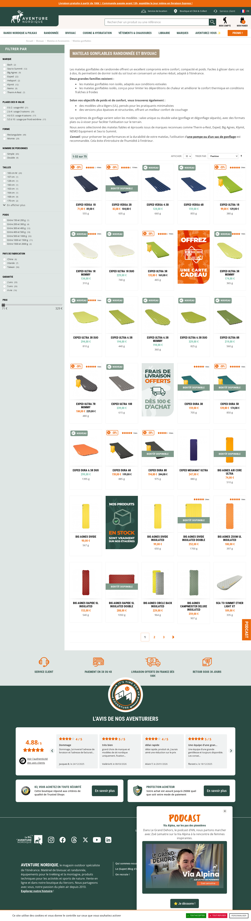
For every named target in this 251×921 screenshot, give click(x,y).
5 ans (10, 286)
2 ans (10, 282)
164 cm (11, 192)
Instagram (51, 840)
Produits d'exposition (201, 888)
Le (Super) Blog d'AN (127, 868)
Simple (10, 153)
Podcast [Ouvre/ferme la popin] (246, 629)
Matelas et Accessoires (58, 40)
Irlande (11, 263)
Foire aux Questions (164, 868)
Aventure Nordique (39, 864)
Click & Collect (160, 879)
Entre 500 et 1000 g (17, 236)
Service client (44, 672)
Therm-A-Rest (14, 92)
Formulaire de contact (165, 863)
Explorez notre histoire (36, 891)
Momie (11, 138)
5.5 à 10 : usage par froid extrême (24, 119)
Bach (9, 64)
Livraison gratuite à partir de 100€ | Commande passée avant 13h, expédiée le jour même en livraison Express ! (125, 3)
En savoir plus (105, 791)
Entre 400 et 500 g (16, 232)
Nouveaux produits (199, 874)
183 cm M (12, 173)
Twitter (85, 840)
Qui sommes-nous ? (127, 863)
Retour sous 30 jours (207, 672)
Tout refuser (218, 916)
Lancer (212, 22)
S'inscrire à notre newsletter (177, 839)
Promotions (195, 868)
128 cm (11, 180)
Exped (10, 76)
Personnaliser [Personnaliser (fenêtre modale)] (238, 916)
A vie (9, 290)
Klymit (10, 84)
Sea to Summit (14, 68)
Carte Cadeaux (196, 894)
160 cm (11, 184)
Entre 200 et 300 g (16, 224)
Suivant (173, 637)
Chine (10, 259)
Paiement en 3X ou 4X (98, 672)
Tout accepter (196, 916)
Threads (74, 840)
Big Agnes (12, 72)
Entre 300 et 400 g (16, 228)
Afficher (176, 156)
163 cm (11, 188)
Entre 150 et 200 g (16, 220)
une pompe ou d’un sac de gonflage (211, 137)
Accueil (29, 40)
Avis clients (158, 890)
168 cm (11, 196)
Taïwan (11, 267)
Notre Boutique (161, 874)
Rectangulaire (14, 134)
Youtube (97, 840)
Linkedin (108, 840)
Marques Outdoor (198, 863)
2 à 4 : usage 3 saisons (18, 111)
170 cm (11, 200)
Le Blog (30, 839)
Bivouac (40, 40)
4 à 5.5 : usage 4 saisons (19, 115)
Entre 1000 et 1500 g (17, 240)
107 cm (11, 176)
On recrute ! (122, 874)
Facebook (62, 840)
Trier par (200, 156)
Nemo (10, 88)
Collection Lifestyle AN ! (202, 899)
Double (11, 157)
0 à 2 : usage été (15, 107)
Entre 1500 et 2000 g (17, 243)
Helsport (11, 80)
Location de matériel (164, 885)
